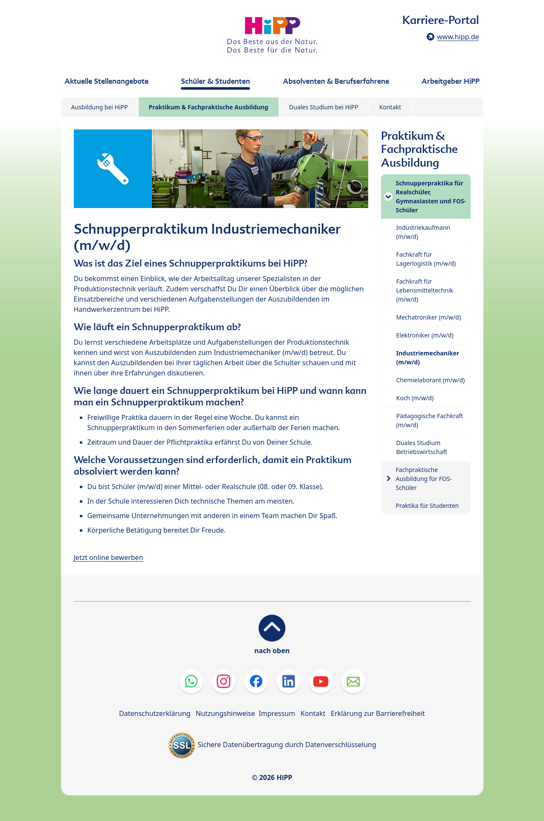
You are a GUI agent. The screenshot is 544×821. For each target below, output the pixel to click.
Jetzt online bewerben (108, 557)
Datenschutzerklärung (154, 713)
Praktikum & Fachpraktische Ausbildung (208, 107)
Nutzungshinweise (225, 713)
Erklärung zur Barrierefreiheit (378, 713)
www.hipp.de (458, 36)
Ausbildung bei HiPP (99, 107)
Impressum (277, 713)
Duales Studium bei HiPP (323, 107)
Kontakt (390, 107)
